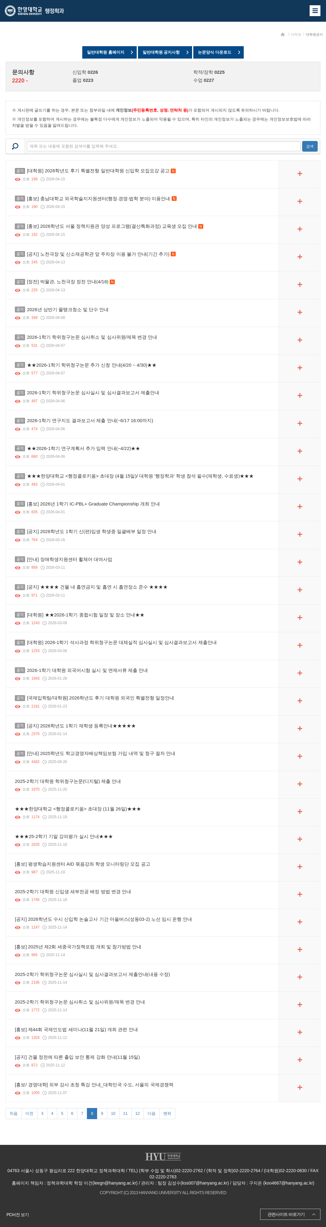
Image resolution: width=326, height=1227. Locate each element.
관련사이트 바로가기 (286, 1214)
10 (113, 1113)
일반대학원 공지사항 (161, 52)
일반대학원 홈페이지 (105, 52)
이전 (29, 1113)
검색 (310, 146)
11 (125, 1113)
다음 (152, 1113)
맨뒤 (167, 1113)
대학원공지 (314, 34)
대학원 (296, 34)
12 (137, 1113)
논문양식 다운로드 (214, 52)
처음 (14, 1113)
